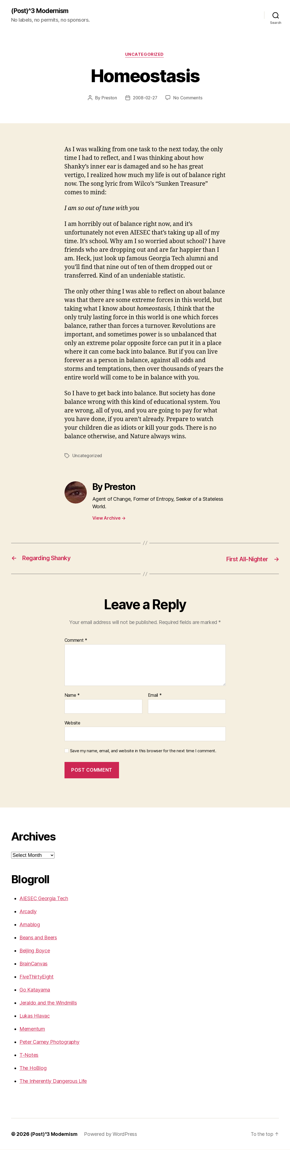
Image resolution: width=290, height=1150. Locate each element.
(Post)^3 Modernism (42, 11)
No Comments (189, 99)
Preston (108, 99)
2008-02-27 (145, 99)
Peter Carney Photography (49, 1042)
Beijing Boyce (34, 951)
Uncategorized (144, 55)
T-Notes (28, 1055)
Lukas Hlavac (34, 1016)
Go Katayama (34, 990)
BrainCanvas (33, 964)
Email (155, 695)
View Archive (109, 519)
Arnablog (29, 925)
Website (72, 723)
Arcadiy (28, 912)
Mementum (32, 1029)
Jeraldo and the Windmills (48, 1003)
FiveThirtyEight (36, 977)
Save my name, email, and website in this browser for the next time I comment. (143, 751)
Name (72, 695)
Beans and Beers (38, 938)
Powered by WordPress (112, 1134)
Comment (76, 640)
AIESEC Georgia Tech (43, 899)
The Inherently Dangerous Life (53, 1081)
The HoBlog (32, 1068)
